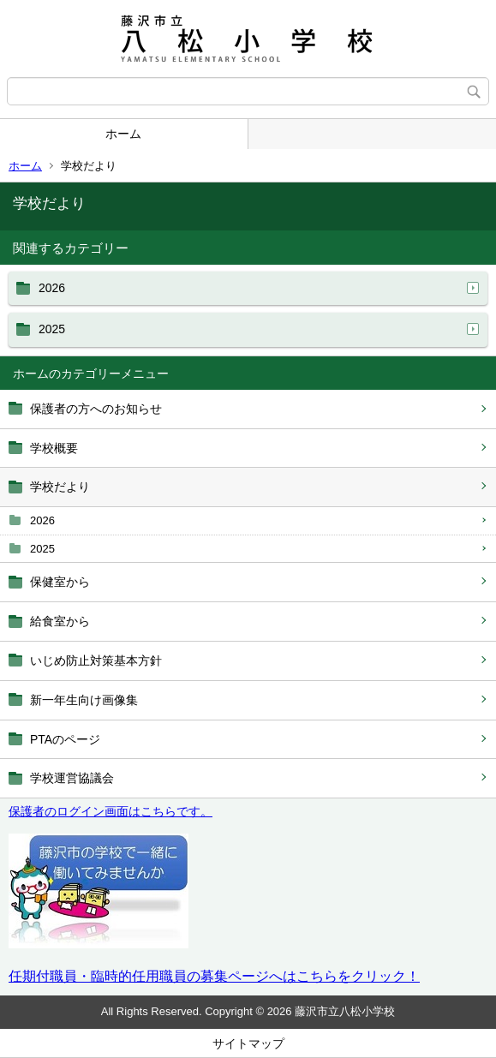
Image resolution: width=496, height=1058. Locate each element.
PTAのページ (65, 739)
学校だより (60, 486)
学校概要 (54, 448)
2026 (42, 520)
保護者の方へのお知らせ (96, 408)
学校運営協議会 (72, 778)
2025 (42, 548)
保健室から (60, 582)
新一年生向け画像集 (84, 700)
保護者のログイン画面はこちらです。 (110, 811)
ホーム (123, 133)
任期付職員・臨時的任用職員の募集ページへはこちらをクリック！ (214, 976)
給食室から (60, 621)
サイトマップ (248, 1043)
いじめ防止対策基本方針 (96, 660)
